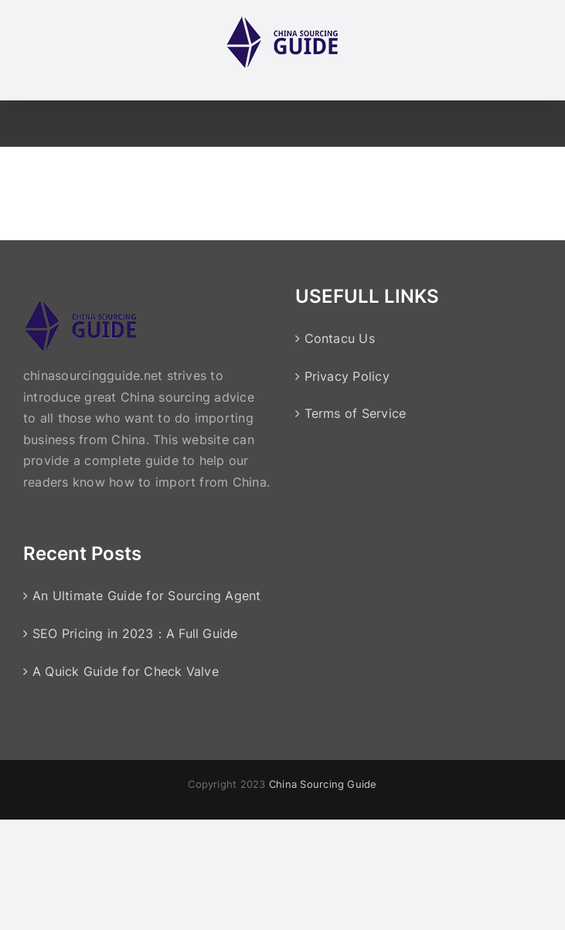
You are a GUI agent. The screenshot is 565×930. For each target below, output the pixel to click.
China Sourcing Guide (323, 784)
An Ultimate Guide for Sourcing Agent (146, 595)
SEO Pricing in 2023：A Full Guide (135, 633)
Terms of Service (356, 413)
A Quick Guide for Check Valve (125, 671)
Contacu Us (340, 338)
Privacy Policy (347, 376)
